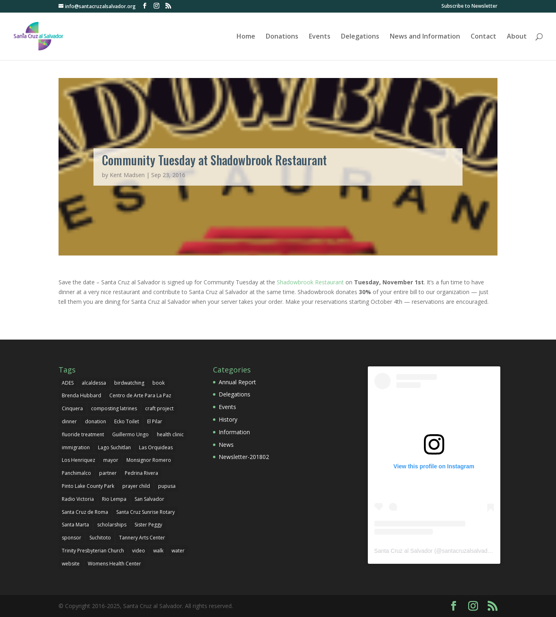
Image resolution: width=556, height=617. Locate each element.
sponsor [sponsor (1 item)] (71, 537)
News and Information (425, 37)
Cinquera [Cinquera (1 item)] (72, 408)
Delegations (360, 37)
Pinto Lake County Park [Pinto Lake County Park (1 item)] (88, 486)
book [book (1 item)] (158, 382)
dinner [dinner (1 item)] (69, 421)
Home (246, 37)
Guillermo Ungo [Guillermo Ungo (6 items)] (130, 434)
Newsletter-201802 (244, 457)
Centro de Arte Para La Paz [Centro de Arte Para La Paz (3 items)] (140, 395)
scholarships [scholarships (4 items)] (111, 524)
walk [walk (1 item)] (158, 550)
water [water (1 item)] (178, 550)
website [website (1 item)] (71, 563)
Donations (282, 37)
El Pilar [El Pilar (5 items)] (154, 421)
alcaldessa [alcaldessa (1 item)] (94, 382)
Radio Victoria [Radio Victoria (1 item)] (78, 499)
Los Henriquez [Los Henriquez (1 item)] (78, 460)
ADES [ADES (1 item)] (68, 382)
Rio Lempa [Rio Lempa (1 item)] (114, 499)
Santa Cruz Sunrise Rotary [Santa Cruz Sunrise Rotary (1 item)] (145, 512)
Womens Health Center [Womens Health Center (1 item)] (114, 563)
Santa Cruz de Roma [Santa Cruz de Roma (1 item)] (85, 512)
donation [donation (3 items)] (95, 421)
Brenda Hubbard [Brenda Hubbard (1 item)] (81, 395)
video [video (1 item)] (138, 550)
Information (234, 432)
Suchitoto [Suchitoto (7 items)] (100, 537)
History (228, 419)
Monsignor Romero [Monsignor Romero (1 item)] (148, 460)
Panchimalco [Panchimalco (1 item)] (76, 473)
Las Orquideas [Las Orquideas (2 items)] (156, 447)
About (517, 37)
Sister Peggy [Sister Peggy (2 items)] (148, 524)
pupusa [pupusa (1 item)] (167, 486)
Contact (483, 37)
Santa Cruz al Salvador (403, 551)
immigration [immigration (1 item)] (76, 447)
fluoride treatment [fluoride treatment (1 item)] (83, 434)
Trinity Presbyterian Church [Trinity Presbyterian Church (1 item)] (93, 550)
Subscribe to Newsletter (469, 6)
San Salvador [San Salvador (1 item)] (149, 499)
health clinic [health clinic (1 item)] (170, 434)
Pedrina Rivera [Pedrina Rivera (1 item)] (141, 473)
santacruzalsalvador (467, 551)
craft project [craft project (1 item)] (159, 408)
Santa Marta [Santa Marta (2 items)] (75, 524)
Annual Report (237, 382)
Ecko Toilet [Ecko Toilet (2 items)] (126, 421)
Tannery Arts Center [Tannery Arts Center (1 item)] (142, 537)
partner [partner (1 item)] (108, 473)
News (226, 444)
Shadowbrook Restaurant (310, 282)
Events (319, 37)
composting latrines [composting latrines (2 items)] (114, 408)
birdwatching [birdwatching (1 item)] (129, 382)
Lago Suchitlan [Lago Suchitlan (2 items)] (114, 447)
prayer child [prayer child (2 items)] (136, 486)
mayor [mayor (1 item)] (110, 460)
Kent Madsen (127, 175)
